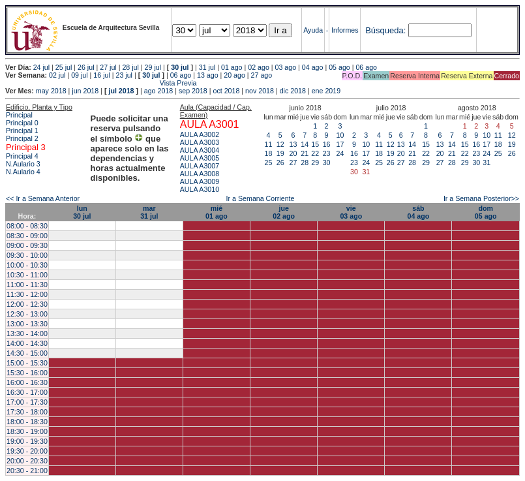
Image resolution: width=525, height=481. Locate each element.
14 (304, 144)
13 (293, 144)
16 (327, 144)
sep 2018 (193, 91)
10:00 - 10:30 (27, 265)
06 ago (366, 67)
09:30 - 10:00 (27, 255)
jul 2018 (121, 91)
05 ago (339, 67)
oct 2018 (226, 91)
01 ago (232, 67)
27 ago (262, 75)
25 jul (63, 67)
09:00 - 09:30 (27, 245)
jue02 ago (284, 212)
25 (269, 162)
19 (280, 153)
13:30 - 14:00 (27, 333)
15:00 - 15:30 (27, 363)
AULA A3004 (199, 150)
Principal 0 (22, 123)
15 (315, 144)
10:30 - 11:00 (27, 275)
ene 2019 (326, 91)
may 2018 (51, 91)
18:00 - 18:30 (27, 422)
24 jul (41, 67)
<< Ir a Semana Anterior (43, 198)
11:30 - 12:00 (27, 294)
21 (304, 153)
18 (269, 153)
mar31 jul (149, 212)
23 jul (124, 75)
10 (340, 135)
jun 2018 (85, 91)
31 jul (207, 67)
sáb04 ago (419, 212)
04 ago (312, 67)
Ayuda (313, 30)
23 (327, 153)
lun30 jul (82, 212)
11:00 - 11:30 (27, 284)
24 (340, 153)
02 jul (57, 75)
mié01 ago (216, 212)
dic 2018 (293, 91)
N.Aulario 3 (24, 164)
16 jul (101, 75)
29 (315, 162)
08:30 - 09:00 (27, 236)
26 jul (86, 67)
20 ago (234, 75)
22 (315, 153)
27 (293, 162)
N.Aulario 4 (23, 172)
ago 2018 (158, 91)
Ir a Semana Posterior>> (481, 198)
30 (327, 162)
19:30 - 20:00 (27, 451)
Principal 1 (22, 130)
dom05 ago (486, 212)
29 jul (153, 67)
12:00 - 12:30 (27, 304)
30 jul (179, 67)
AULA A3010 (199, 189)
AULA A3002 (199, 134)
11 (269, 144)
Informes (344, 30)
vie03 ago (351, 212)
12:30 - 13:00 (27, 314)
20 (293, 153)
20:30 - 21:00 (27, 470)
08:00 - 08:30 (27, 226)
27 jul (108, 67)
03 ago (286, 67)
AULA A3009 (199, 181)
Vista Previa (101, 83)
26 (280, 162)
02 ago (258, 67)
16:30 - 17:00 (27, 392)
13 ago (207, 75)
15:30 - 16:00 (27, 373)
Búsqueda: (385, 30)
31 (486, 162)
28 (304, 162)
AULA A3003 (199, 142)
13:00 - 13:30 (27, 324)
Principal (19, 115)
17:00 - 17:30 (27, 402)
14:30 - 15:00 (27, 353)
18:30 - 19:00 (27, 431)
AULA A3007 (199, 166)
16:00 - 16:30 (27, 382)
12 (280, 144)
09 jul (79, 75)
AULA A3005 (199, 158)
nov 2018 (259, 91)
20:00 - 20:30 (27, 461)
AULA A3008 (199, 174)
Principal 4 (22, 156)
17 (340, 144)
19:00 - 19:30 (27, 441)
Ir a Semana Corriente (260, 198)
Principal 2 (22, 138)
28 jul (130, 67)
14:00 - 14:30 (27, 343)
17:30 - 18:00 (27, 412)
